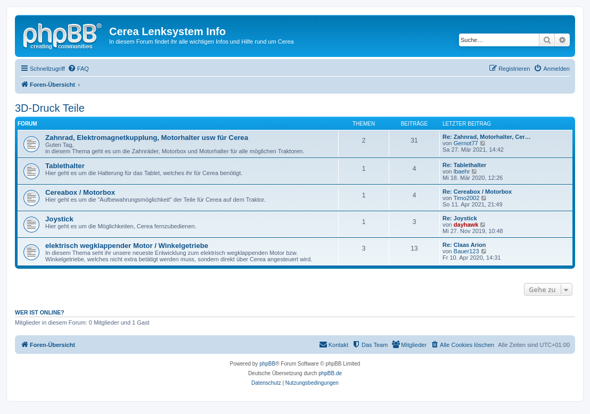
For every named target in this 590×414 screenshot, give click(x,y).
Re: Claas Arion (464, 245)
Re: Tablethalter (464, 165)
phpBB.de (330, 373)
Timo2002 (467, 198)
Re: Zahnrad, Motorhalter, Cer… (486, 137)
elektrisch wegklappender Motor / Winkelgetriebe (126, 246)
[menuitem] (78, 68)
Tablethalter (65, 166)
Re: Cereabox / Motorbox (477, 191)
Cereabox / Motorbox (80, 192)
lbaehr (462, 171)
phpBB (267, 364)
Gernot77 (466, 143)
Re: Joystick (459, 218)
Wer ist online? (39, 312)
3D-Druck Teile (50, 108)
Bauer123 (466, 251)
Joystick (59, 219)
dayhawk (466, 224)
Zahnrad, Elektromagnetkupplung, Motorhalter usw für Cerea (146, 138)
